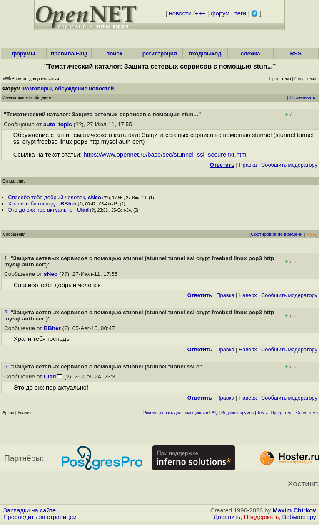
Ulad (83, 210)
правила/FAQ (69, 53)
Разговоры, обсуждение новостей (68, 88)
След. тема (307, 412)
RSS (295, 53)
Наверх (248, 295)
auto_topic (57, 124)
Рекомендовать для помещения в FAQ (180, 412)
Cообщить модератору (289, 165)
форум (220, 13)
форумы (23, 53)
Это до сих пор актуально (41, 210)
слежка (250, 53)
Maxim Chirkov (294, 510)
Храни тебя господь (32, 203)
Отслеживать (302, 97)
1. (7, 258)
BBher (68, 203)
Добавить (227, 517)
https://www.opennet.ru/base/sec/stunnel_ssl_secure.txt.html (165, 154)
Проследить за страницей (40, 517)
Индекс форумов (237, 412)
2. (7, 312)
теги (240, 13)
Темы (262, 412)
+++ (200, 13)
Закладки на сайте (29, 510)
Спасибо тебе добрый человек (46, 197)
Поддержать (261, 517)
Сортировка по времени (277, 234)
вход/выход (205, 53)
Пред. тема (282, 412)
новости (180, 13)
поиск (114, 53)
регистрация (159, 53)
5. (7, 366)
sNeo (94, 197)
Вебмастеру (299, 517)
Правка (248, 165)
